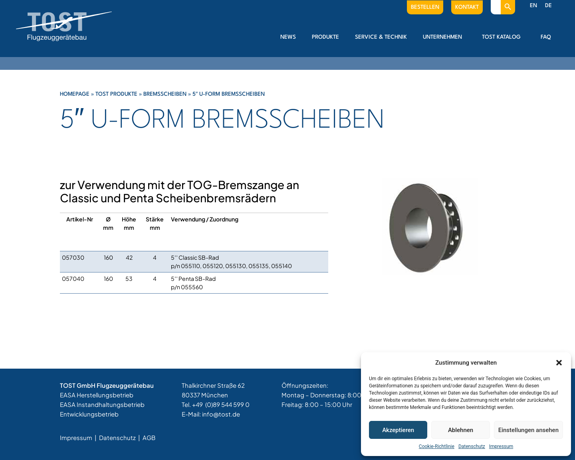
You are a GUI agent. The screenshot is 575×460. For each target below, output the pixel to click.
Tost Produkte (116, 94)
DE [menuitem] (548, 5)
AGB (149, 437)
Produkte (325, 37)
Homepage (74, 94)
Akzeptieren (398, 430)
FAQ (546, 37)
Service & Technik (381, 37)
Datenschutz (471, 446)
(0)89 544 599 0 (227, 404)
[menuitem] (533, 6)
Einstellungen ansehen (528, 430)
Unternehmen (444, 37)
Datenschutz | (120, 437)
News (288, 37)
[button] (559, 363)
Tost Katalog (503, 37)
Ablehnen (460, 430)
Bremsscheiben (164, 94)
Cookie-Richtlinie (436, 446)
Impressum (501, 446)
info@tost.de (221, 414)
